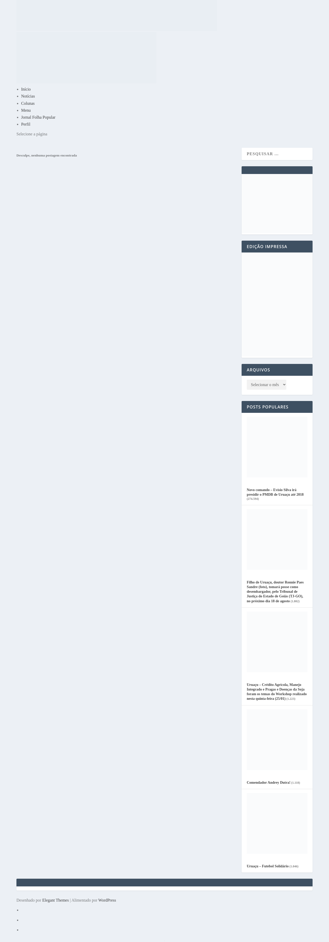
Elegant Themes (55, 900)
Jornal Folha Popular (38, 117)
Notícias (28, 96)
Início (26, 89)
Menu (26, 110)
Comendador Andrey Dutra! (268, 782)
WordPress (107, 900)
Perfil (25, 124)
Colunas (27, 103)
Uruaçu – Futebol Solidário (268, 866)
